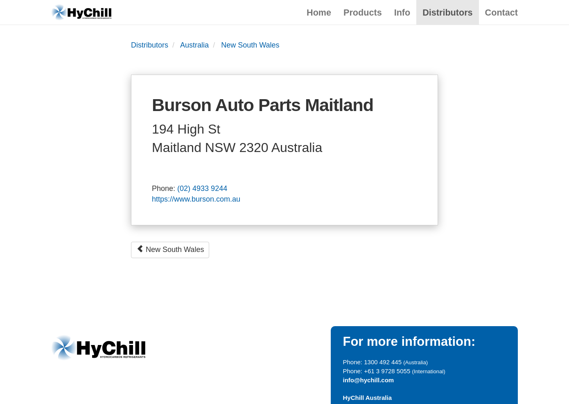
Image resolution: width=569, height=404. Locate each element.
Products (362, 12)
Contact (501, 12)
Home (319, 12)
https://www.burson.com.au (196, 199)
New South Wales (250, 45)
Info (402, 12)
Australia (194, 45)
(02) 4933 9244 (202, 188)
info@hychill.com (368, 380)
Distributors (447, 12)
